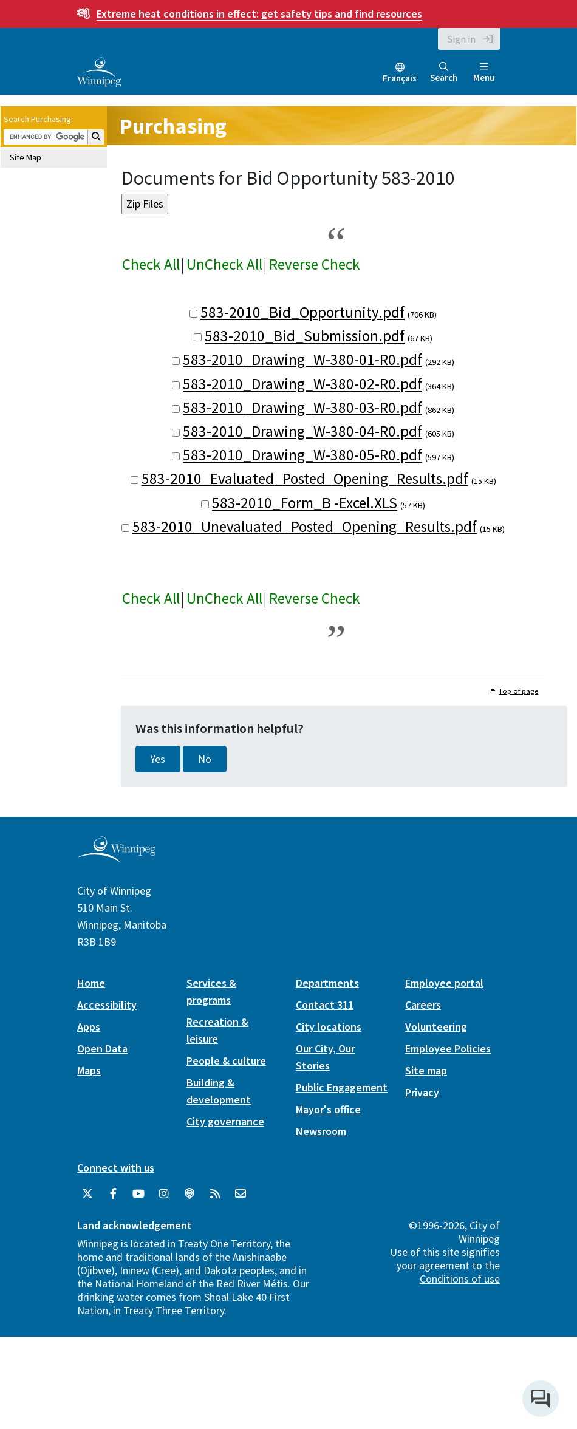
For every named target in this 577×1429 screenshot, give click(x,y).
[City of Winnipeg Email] (240, 1194)
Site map (426, 1070)
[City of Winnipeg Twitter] (87, 1194)
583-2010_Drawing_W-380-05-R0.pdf (302, 455)
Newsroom (321, 1131)
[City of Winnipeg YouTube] (138, 1194)
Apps (88, 1027)
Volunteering (436, 1027)
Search (443, 72)
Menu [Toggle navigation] (483, 72)
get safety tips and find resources (259, 14)
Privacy (422, 1092)
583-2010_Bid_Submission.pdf (305, 336)
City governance (225, 1121)
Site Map (25, 157)
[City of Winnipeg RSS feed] (215, 1194)
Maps (89, 1070)
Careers (423, 1005)
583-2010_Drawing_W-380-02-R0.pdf (302, 384)
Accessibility (107, 1005)
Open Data (102, 1049)
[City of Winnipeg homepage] (116, 858)
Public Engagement (342, 1087)
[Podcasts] (189, 1194)
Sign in (462, 39)
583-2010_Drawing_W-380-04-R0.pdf (302, 431)
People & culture (226, 1061)
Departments (327, 983)
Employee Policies (448, 1049)
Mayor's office (328, 1109)
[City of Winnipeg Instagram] (164, 1194)
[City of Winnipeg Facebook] (113, 1194)
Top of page (518, 690)
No (204, 759)
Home (91, 983)
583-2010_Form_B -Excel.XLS (304, 503)
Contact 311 (324, 1005)
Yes (158, 759)
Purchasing (173, 126)
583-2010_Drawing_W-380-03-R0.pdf (302, 407)
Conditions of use (460, 1279)
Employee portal (444, 983)
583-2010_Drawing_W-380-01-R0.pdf (302, 359)
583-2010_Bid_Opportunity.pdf (302, 312)
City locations (328, 1027)
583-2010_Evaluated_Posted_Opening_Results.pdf (305, 478)
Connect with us (115, 1168)
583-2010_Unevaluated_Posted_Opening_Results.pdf (304, 526)
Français (400, 78)
